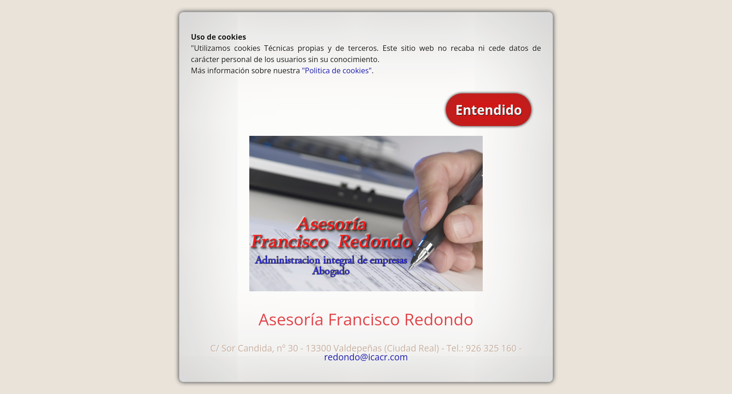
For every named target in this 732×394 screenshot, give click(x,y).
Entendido (488, 110)
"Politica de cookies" (337, 70)
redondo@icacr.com (366, 357)
